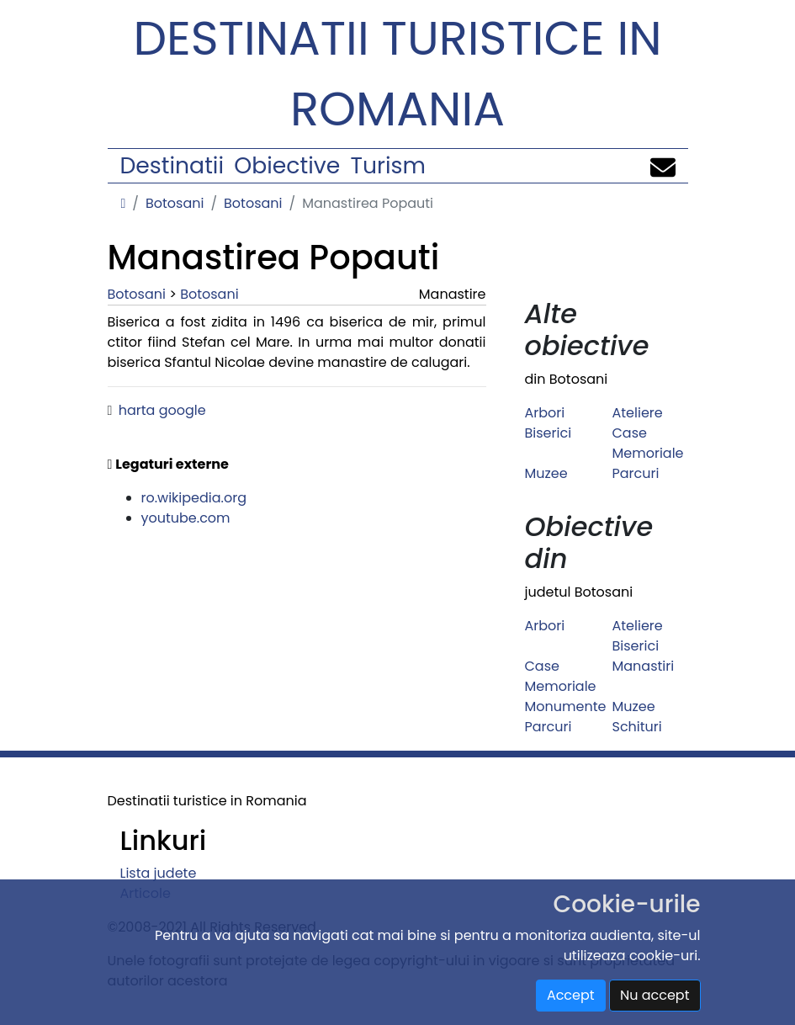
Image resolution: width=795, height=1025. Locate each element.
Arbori (545, 412)
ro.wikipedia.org (194, 497)
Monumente (566, 706)
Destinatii (172, 165)
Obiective (287, 165)
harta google (162, 410)
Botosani (175, 203)
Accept (571, 995)
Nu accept (655, 995)
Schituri (637, 726)
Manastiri (643, 666)
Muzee (546, 473)
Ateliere (637, 412)
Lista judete (158, 873)
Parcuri (636, 473)
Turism (388, 165)
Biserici (548, 433)
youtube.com (186, 518)
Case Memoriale (648, 443)
